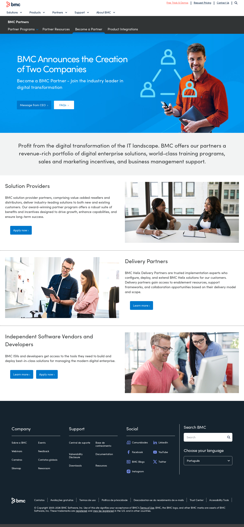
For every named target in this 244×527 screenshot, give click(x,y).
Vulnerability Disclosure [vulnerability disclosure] (75, 458)
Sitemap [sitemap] (16, 471)
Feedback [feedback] (43, 454)
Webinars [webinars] (17, 454)
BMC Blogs (135, 464)
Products (34, 14)
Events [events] (41, 445)
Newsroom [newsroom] (44, 471)
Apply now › (22, 234)
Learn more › (143, 309)
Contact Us (223, 4)
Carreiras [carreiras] (17, 462)
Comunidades (137, 445)
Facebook (134, 455)
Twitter (159, 464)
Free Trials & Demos (177, 4)
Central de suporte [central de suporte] (79, 445)
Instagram (135, 474)
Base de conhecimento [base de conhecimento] (103, 447)
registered (81, 513)
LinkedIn (160, 445)
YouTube (160, 455)
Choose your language (203, 453)
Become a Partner (88, 32)
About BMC (103, 14)
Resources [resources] (101, 468)
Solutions (12, 14)
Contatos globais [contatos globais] (47, 462)
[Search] (236, 4)
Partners (57, 14)
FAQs (68, 108)
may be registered (103, 513)
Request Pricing (202, 4)
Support (80, 14)
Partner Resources (56, 32)
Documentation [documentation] (104, 457)
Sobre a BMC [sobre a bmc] (19, 445)
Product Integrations (123, 32)
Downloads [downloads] (75, 468)
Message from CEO (35, 108)
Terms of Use (147, 510)
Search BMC (195, 430)
